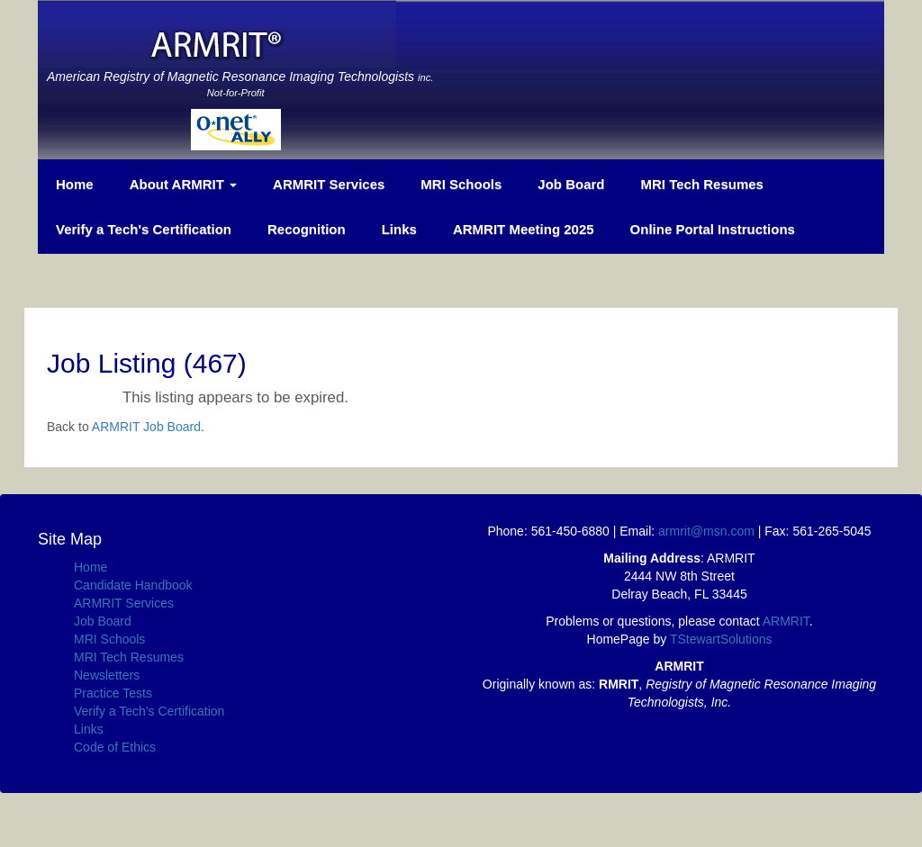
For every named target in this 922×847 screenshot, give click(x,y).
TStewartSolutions (721, 639)
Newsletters (107, 675)
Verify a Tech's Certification (143, 229)
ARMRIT (786, 621)
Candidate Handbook (133, 585)
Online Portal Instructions (712, 229)
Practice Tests (113, 693)
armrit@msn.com (706, 531)
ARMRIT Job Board (146, 426)
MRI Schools (461, 184)
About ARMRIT (183, 184)
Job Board (571, 184)
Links (399, 229)
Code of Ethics (115, 747)
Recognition (306, 229)
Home (75, 184)
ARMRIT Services (328, 184)
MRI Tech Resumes (702, 184)
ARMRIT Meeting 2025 (523, 229)
